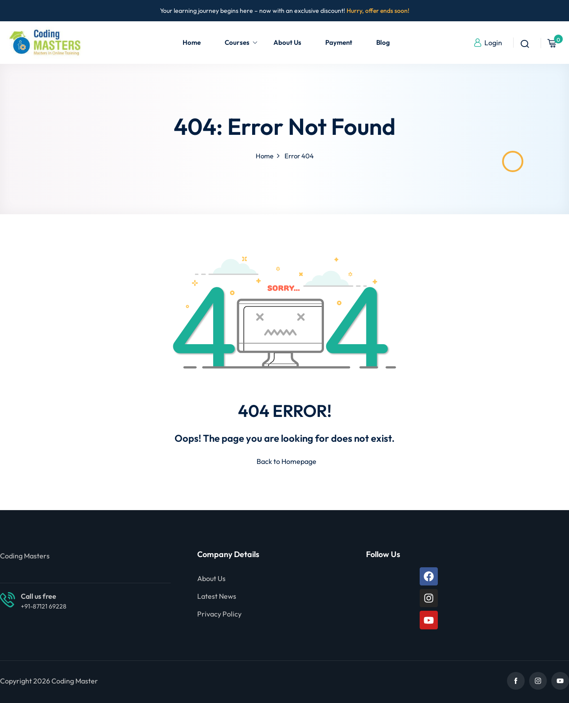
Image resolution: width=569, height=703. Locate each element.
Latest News (216, 596)
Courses (241, 42)
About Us (287, 42)
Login (487, 42)
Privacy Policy (219, 613)
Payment (338, 42)
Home (192, 42)
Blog (383, 42)
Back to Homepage (284, 461)
